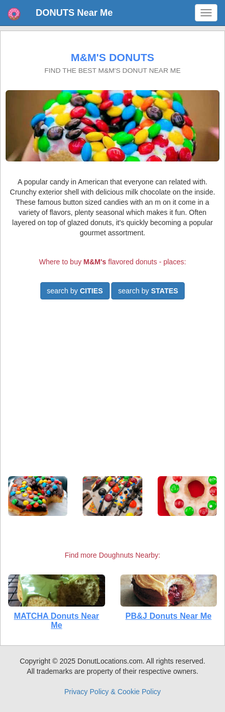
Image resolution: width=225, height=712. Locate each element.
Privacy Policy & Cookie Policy (112, 692)
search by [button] (75, 291)
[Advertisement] (112, 392)
